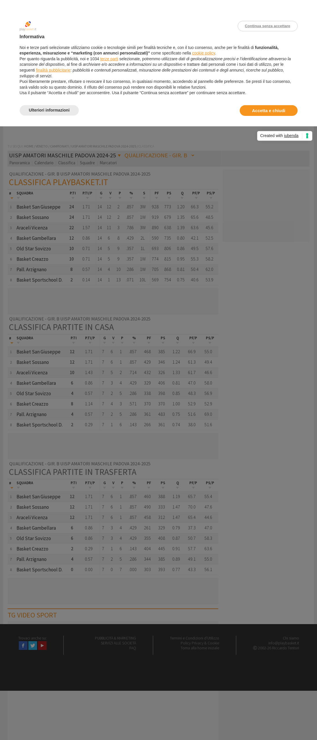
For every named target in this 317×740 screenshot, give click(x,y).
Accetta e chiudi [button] (268, 110)
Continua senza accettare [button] (267, 26)
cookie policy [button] (203, 53)
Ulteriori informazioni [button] (49, 110)
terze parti (109, 58)
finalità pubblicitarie (53, 70)
